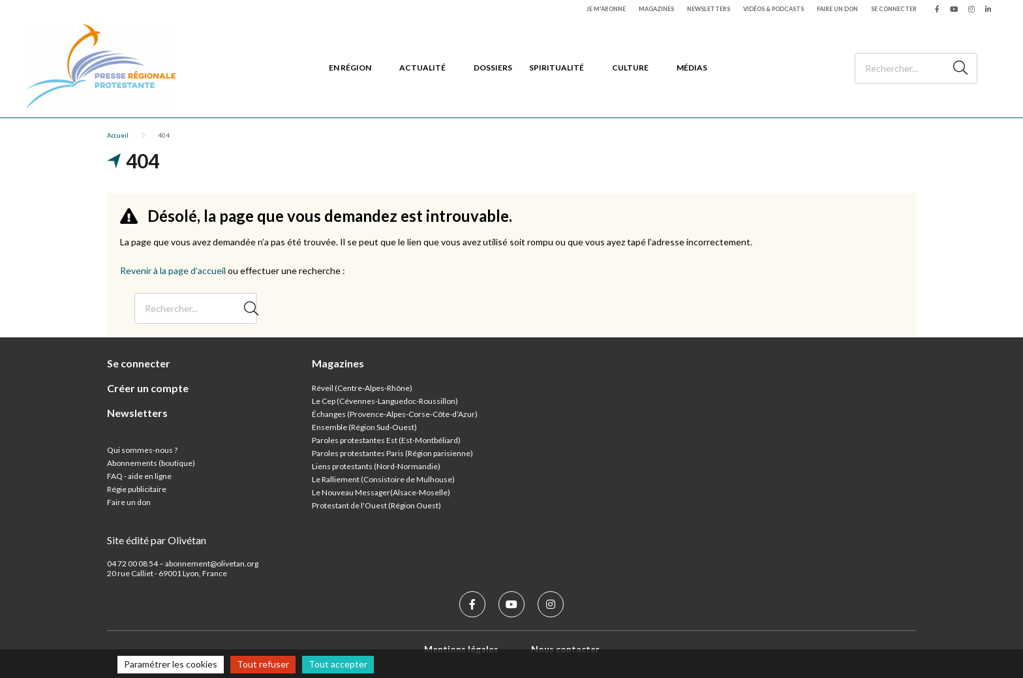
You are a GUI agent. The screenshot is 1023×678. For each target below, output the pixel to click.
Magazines (656, 8)
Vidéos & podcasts (773, 8)
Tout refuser (263, 664)
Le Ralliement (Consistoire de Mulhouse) (383, 479)
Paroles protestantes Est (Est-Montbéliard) (386, 440)
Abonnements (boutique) (151, 463)
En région (350, 67)
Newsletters (708, 8)
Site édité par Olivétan (156, 540)
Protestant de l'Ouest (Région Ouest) (376, 505)
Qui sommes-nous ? (142, 450)
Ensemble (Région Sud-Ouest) (364, 427)
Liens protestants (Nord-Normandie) (376, 466)
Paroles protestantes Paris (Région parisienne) (392, 453)
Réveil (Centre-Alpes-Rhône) (362, 388)
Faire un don (837, 8)
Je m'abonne (606, 8)
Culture (630, 67)
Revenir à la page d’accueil (173, 270)
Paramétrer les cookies (170, 664)
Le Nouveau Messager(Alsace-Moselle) (381, 492)
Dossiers (493, 67)
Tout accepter (338, 664)
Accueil (118, 135)
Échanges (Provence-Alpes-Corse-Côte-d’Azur (393, 414)
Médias (692, 67)
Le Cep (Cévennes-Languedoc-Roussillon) (385, 401)
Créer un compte (148, 388)
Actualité (422, 67)
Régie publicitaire (136, 489)
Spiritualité (556, 67)
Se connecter (894, 8)
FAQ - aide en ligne (139, 476)
